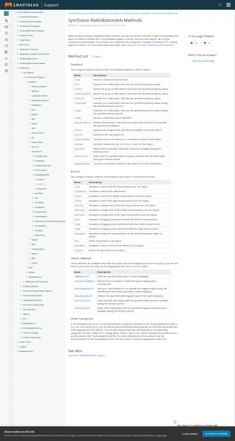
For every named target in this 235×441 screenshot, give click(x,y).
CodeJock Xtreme (39, 95)
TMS (34, 244)
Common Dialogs (30, 332)
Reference (24, 68)
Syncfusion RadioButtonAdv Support (86, 355)
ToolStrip (39, 230)
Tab (36, 198)
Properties (42, 188)
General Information (29, 16)
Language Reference (32, 300)
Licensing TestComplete (31, 21)
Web (31, 267)
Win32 (34, 253)
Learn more (161, 438)
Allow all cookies (216, 436)
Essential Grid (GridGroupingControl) (51, 221)
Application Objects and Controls (34, 54)
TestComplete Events (32, 295)
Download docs (26, 351)
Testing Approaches (29, 58)
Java (34, 109)
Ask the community (203, 61)
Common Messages (32, 337)
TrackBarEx (40, 207)
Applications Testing (29, 49)
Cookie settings (190, 436)
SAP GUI (35, 147)
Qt (33, 137)
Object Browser (133, 266)
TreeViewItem (41, 216)
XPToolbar (39, 202)
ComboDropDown (43, 165)
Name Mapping (156, 263)
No (207, 43)
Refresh (78, 135)
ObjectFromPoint (83, 123)
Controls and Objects (35, 77)
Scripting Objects (30, 286)
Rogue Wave (37, 142)
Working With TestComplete (32, 63)
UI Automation (38, 249)
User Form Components (33, 304)
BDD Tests (24, 44)
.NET (34, 128)
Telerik (35, 239)
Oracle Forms (38, 133)
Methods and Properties (37, 281)
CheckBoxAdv (41, 156)
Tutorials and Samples (30, 26)
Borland (35, 91)
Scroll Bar (39, 193)
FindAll (78, 89)
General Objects (39, 86)
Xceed (34, 263)
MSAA (34, 123)
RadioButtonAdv (42, 174)
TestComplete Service (32, 328)
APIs (25, 318)
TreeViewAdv (41, 212)
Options (26, 314)
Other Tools (25, 342)
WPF (34, 258)
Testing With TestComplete (32, 30)
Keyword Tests (26, 35)
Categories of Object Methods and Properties (150, 44)
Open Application (88, 326)
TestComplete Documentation (30, 12)
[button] (228, 5)
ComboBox (40, 160)
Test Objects (28, 72)
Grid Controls (41, 170)
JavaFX (35, 114)
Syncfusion (37, 151)
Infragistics (37, 105)
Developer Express (40, 100)
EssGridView (40, 225)
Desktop (32, 81)
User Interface (29, 309)
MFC (34, 119)
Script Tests (25, 40)
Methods (41, 184)
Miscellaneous (35, 277)
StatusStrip (40, 235)
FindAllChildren (83, 94)
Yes (194, 43)
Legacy (23, 346)
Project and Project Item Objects (37, 291)
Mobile (32, 272)
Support (51, 4)
